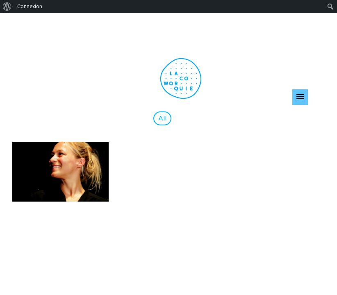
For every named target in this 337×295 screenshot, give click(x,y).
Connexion (29, 6)
